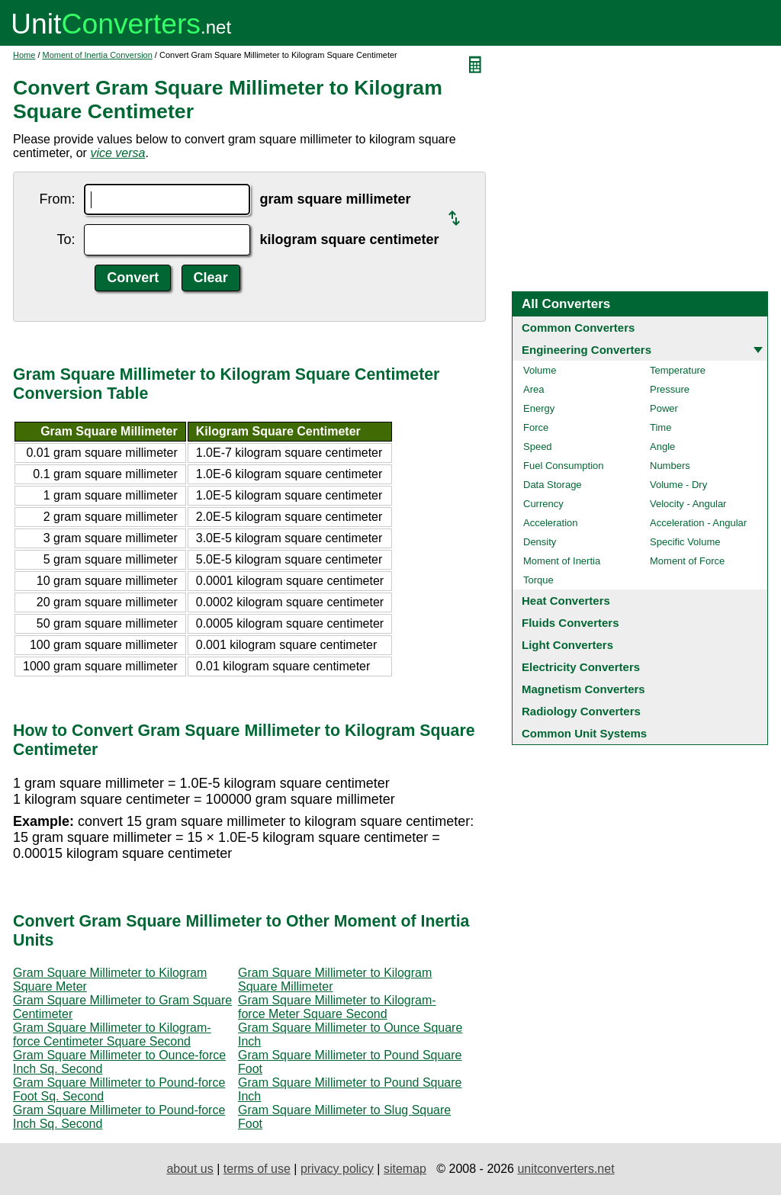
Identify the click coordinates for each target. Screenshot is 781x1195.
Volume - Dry (678, 484)
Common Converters (578, 327)
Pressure (669, 389)
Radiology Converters (581, 711)
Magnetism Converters (583, 689)
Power (664, 408)
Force (535, 427)
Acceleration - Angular (698, 522)
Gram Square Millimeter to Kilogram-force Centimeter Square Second (112, 1034)
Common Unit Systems (584, 733)
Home (24, 54)
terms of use (257, 1168)
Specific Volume (685, 542)
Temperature (677, 370)
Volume (539, 370)
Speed (537, 446)
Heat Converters (566, 600)
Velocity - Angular (688, 503)
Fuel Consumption (563, 465)
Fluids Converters (570, 622)
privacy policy (337, 1168)
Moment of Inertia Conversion (98, 54)
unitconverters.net (565, 1168)
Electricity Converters (581, 666)
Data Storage (552, 484)
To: (65, 239)
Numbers (670, 465)
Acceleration (550, 522)
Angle (662, 446)
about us (189, 1168)
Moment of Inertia (561, 561)
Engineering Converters (586, 349)
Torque (538, 580)
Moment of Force (687, 561)
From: (57, 199)
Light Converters (567, 644)
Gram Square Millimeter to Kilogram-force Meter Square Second (337, 1007)
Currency (543, 503)
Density (539, 542)
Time (660, 427)
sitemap (405, 1168)
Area (533, 389)
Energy (538, 408)
